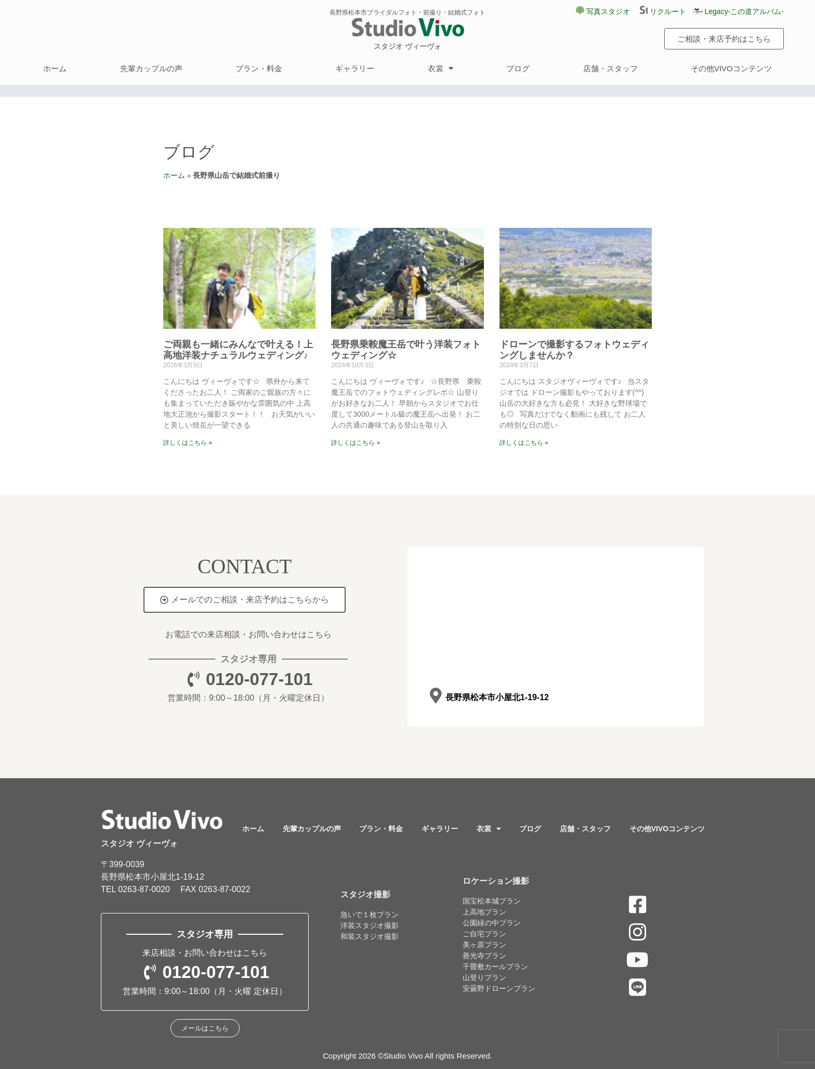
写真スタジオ (603, 11)
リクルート (666, 11)
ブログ (518, 68)
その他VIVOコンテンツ (731, 68)
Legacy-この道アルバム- (738, 11)
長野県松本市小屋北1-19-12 (496, 697)
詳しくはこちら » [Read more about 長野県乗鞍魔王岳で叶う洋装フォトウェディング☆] (355, 442)
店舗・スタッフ (610, 68)
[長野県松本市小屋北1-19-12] (435, 695)
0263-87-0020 (144, 889)
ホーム (55, 68)
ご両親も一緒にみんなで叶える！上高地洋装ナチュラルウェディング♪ (238, 350)
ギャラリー (354, 68)
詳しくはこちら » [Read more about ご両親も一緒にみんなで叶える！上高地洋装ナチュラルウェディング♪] (187, 442)
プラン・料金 (258, 68)
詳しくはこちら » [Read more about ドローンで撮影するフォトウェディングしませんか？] (523, 442)
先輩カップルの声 (151, 68)
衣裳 (440, 68)
